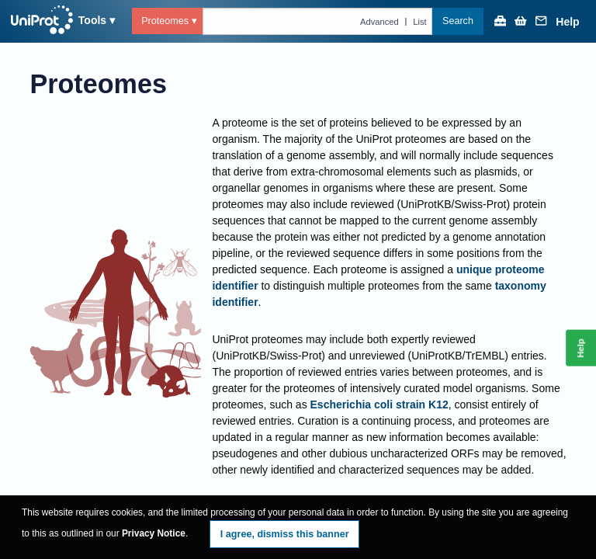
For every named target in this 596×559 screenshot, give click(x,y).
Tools (92, 20)
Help (567, 22)
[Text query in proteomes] (318, 21)
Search (457, 21)
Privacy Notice (153, 533)
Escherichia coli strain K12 (379, 404)
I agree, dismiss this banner (284, 534)
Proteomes (165, 21)
